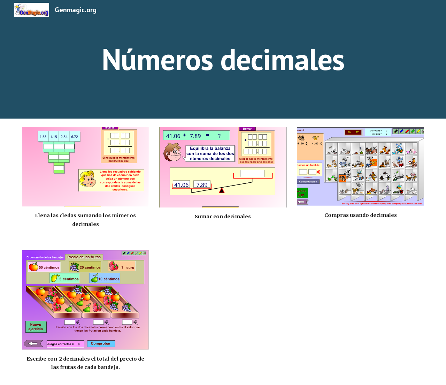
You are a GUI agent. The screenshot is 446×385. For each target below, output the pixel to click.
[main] (223, 59)
